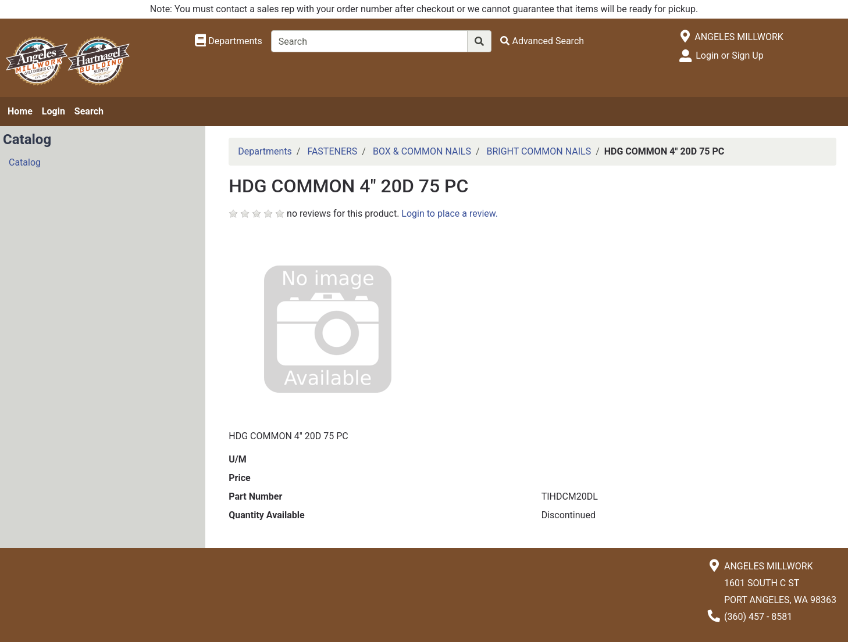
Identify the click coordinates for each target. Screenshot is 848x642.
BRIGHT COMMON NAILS (538, 151)
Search (89, 111)
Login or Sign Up (729, 55)
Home (20, 111)
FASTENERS (332, 151)
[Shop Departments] (228, 41)
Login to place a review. (449, 213)
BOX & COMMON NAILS (422, 151)
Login (53, 111)
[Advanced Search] (542, 40)
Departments (265, 151)
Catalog (25, 162)
